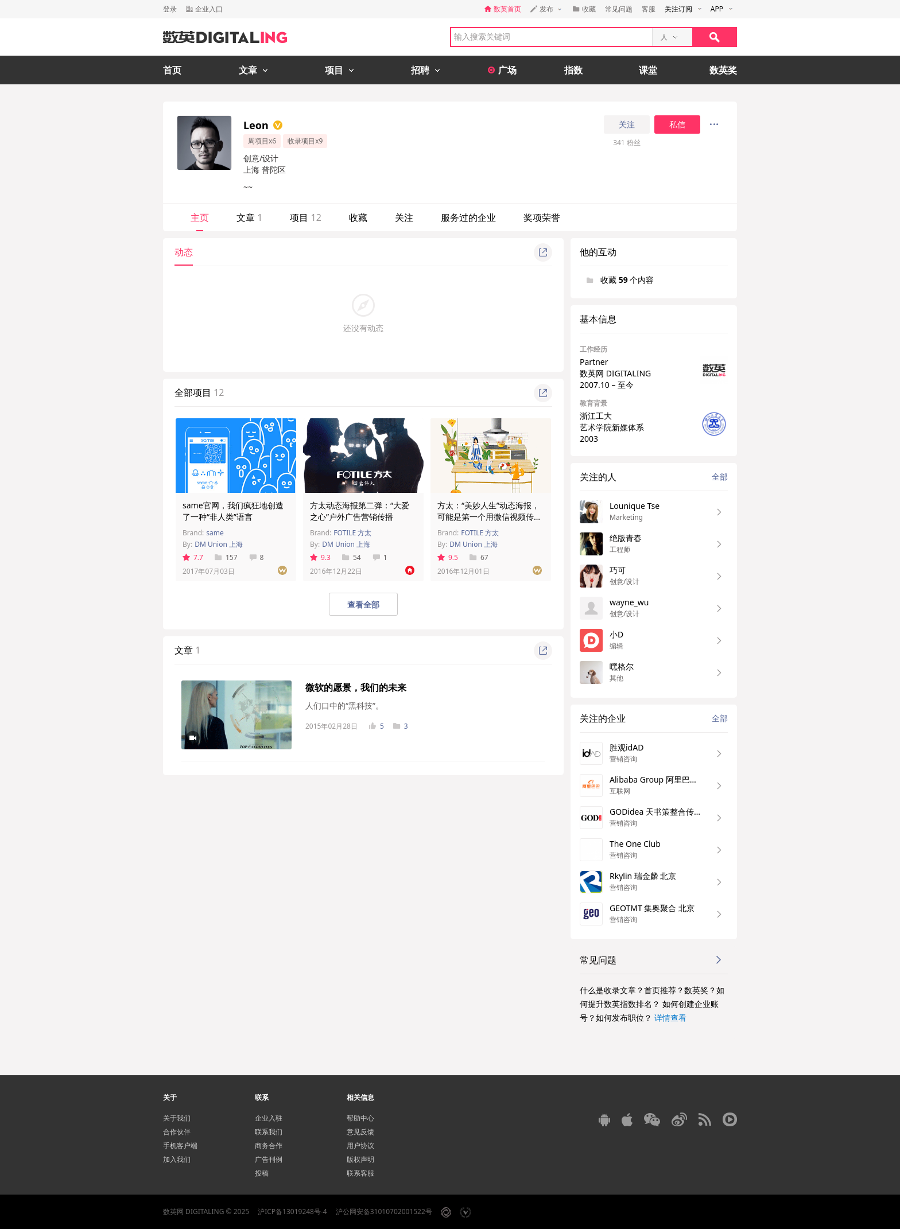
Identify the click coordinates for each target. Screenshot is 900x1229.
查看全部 (363, 604)
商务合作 (268, 1145)
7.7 (193, 557)
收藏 (358, 217)
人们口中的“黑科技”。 (344, 705)
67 (479, 557)
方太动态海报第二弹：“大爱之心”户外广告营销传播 (359, 511)
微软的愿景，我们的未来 (355, 687)
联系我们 (268, 1132)
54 (351, 557)
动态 (183, 252)
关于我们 (177, 1118)
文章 (249, 217)
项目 (305, 217)
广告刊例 (268, 1159)
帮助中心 (360, 1118)
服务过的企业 (468, 217)
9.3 (320, 557)
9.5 (447, 557)
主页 (200, 217)
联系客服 (360, 1173)
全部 (720, 476)
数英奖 (723, 70)
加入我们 (177, 1159)
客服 (648, 9)
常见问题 (619, 9)
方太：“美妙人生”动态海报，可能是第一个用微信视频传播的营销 (489, 517)
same (214, 533)
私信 (677, 124)
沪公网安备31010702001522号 (384, 1211)
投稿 (262, 1173)
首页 (172, 70)
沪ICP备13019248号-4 (292, 1211)
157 (226, 557)
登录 (170, 9)
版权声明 (360, 1159)
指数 (573, 70)
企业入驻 (268, 1118)
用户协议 (360, 1145)
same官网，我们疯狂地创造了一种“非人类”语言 (233, 511)
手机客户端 (180, 1145)
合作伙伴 (177, 1132)
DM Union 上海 (219, 544)
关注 (627, 124)
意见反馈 (360, 1132)
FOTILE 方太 (352, 533)
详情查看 (670, 1017)
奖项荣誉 (541, 217)
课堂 (648, 70)
